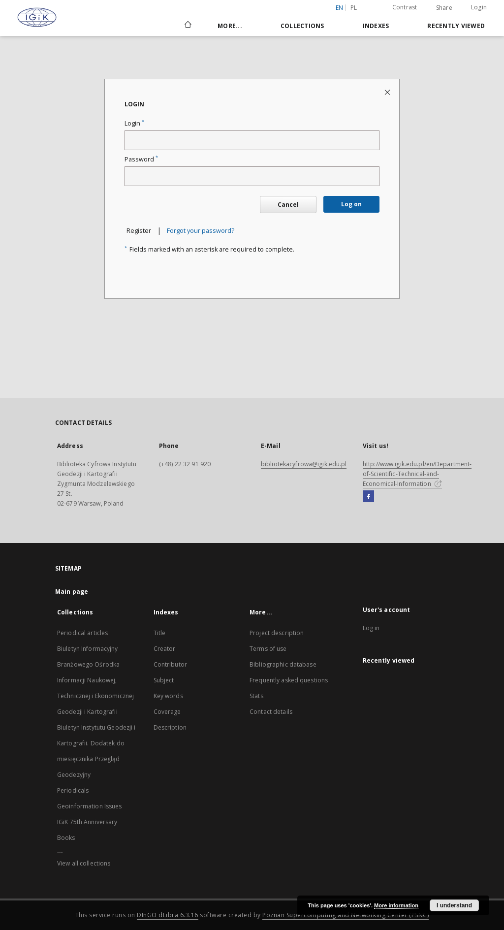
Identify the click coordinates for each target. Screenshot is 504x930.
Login (479, 7)
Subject (164, 680)
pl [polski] (353, 7)
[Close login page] (388, 92)
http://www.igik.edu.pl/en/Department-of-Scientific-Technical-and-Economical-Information (417, 474)
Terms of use (268, 648)
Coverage (167, 711)
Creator (165, 648)
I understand (454, 905)
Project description (277, 633)
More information (396, 905)
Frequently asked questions (289, 680)
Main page (71, 591)
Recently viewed (456, 26)
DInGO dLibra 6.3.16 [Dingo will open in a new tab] (167, 915)
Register (138, 230)
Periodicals (73, 790)
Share (444, 8)
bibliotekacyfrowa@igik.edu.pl (303, 464)
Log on (351, 204)
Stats (256, 696)
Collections (302, 26)
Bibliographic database (283, 664)
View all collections (83, 863)
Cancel (288, 204)
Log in (371, 628)
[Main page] (187, 25)
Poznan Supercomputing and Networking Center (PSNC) (345, 915)
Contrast (404, 7)
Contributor (170, 664)
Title (160, 633)
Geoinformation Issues (89, 806)
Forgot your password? (200, 230)
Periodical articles (82, 633)
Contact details (271, 711)
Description (170, 727)
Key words (168, 696)
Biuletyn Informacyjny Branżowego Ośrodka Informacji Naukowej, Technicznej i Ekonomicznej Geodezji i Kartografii (95, 680)
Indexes (376, 26)
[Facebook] (368, 496)
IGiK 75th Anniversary (87, 822)
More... (230, 26)
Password (141, 159)
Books (66, 838)
